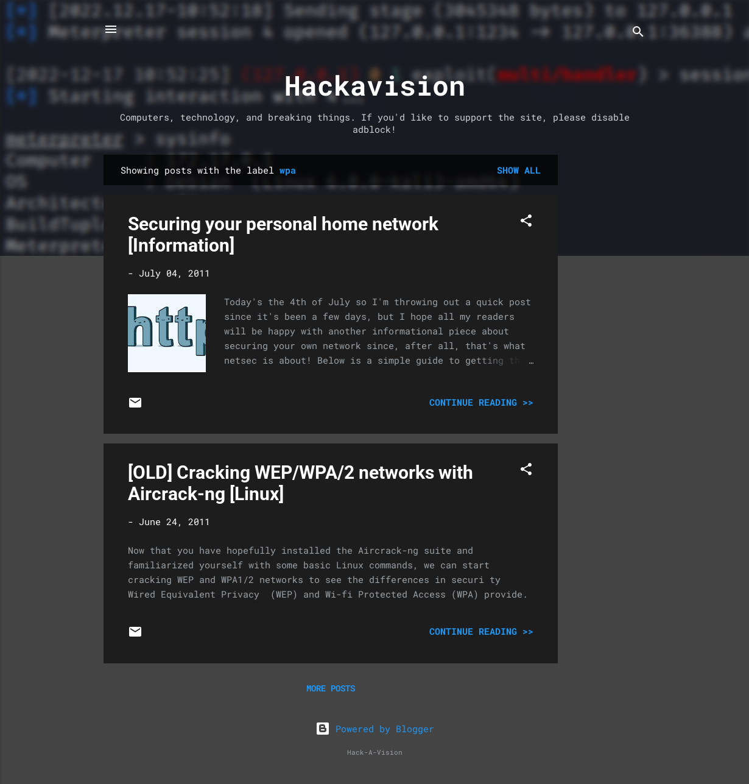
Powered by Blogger (374, 728)
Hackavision (374, 85)
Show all (519, 170)
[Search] (638, 33)
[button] (526, 222)
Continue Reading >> (481, 402)
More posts (330, 688)
